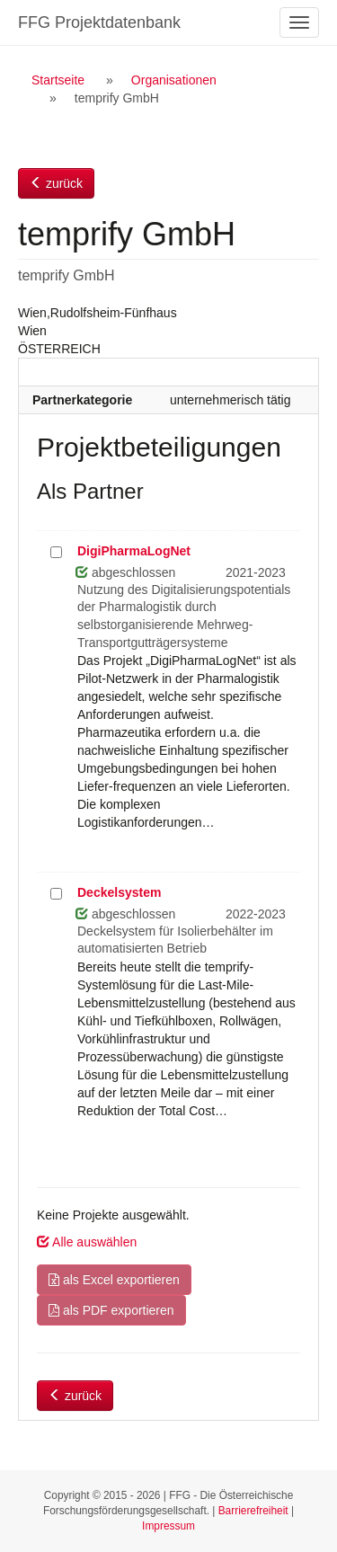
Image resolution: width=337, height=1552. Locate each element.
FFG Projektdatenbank (99, 22)
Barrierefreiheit (253, 1510)
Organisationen (174, 80)
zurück (56, 183)
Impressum (168, 1526)
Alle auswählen (87, 1242)
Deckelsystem (119, 892)
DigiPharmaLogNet (134, 551)
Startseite (57, 80)
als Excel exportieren (114, 1280)
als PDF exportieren (111, 1310)
